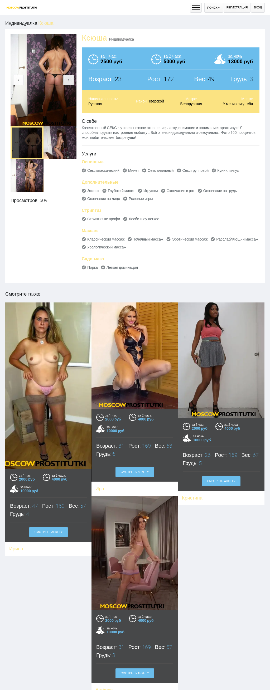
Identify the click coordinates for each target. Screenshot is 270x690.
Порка (92, 267)
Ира (99, 488)
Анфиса (83, 685)
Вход (258, 7)
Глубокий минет (121, 191)
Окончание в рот (181, 191)
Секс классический (103, 170)
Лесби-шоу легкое (144, 219)
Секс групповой (195, 170)
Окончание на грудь (220, 191)
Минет (133, 170)
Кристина (192, 498)
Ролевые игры (141, 199)
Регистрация (237, 7)
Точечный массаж (148, 239)
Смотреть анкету (49, 532)
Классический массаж (105, 239)
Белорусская (191, 104)
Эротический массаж (190, 239)
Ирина (16, 548)
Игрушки (150, 191)
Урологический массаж (106, 247)
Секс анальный (161, 170)
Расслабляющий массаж (237, 239)
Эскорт (93, 191)
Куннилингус (228, 170)
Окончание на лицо (103, 199)
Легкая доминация (122, 267)
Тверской (156, 101)
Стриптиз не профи (103, 219)
